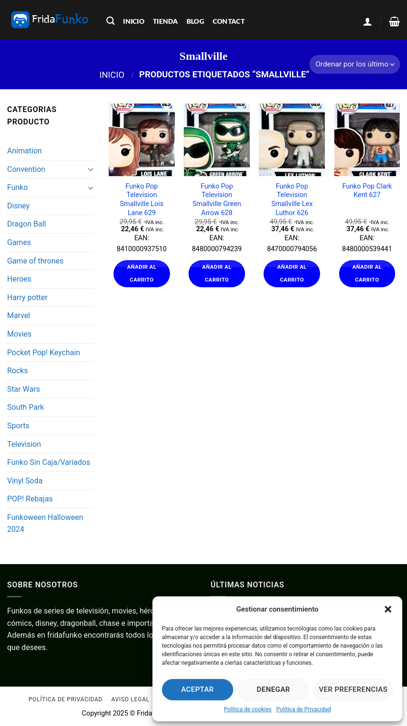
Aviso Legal (130, 699)
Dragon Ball (26, 223)
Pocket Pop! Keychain (43, 352)
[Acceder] (367, 21)
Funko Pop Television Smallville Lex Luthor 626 (291, 199)
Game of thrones (35, 260)
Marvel (18, 315)
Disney (18, 205)
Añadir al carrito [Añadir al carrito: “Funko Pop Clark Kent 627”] (367, 273)
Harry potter (27, 297)
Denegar (273, 689)
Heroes (19, 278)
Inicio (111, 74)
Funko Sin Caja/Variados (48, 462)
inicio (133, 21)
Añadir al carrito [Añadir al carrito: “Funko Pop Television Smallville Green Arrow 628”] (217, 273)
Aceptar (197, 689)
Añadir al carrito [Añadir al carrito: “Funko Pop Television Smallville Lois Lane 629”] (141, 273)
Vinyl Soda (25, 480)
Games (19, 242)
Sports (18, 425)
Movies (19, 334)
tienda (165, 21)
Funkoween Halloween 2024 (45, 523)
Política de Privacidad (303, 709)
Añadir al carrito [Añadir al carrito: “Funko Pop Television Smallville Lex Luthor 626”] (292, 273)
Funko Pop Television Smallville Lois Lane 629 (142, 199)
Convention (26, 169)
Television (24, 444)
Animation (24, 150)
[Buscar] (110, 21)
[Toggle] (91, 169)
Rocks (17, 370)
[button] (388, 609)
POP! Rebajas (30, 498)
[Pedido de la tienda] (355, 64)
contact (229, 21)
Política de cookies (248, 709)
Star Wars (23, 389)
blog (195, 21)
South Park (25, 407)
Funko (17, 187)
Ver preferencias (353, 689)
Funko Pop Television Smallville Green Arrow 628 (216, 199)
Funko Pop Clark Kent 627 (367, 190)
